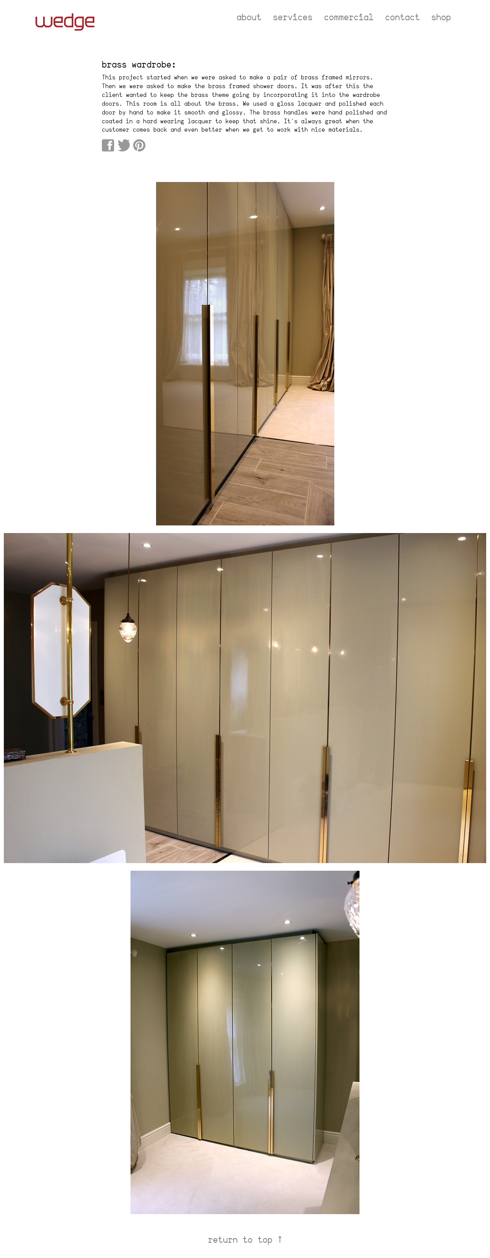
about (249, 17)
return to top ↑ (245, 1239)
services (293, 17)
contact (402, 17)
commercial (349, 17)
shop (441, 17)
